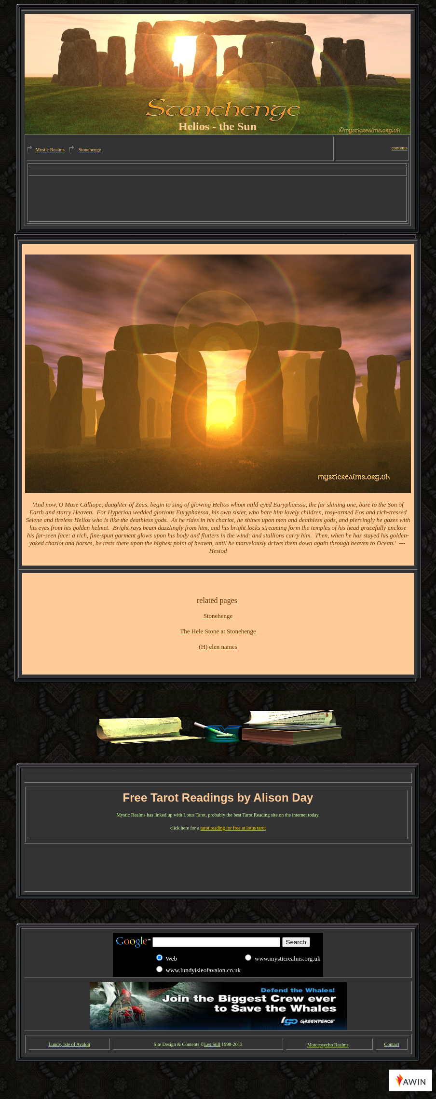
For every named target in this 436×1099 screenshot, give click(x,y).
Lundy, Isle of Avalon (69, 1044)
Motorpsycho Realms (328, 1044)
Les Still (212, 1044)
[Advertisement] (217, 171)
